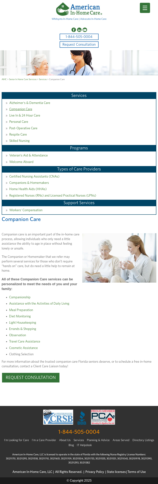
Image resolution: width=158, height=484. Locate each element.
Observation (17, 335)
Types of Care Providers (79, 169)
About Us (65, 440)
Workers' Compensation (25, 210)
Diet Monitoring (20, 316)
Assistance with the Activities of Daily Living (39, 303)
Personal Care (18, 122)
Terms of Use (136, 472)
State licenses (116, 472)
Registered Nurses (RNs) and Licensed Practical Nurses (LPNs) (52, 195)
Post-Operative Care (23, 128)
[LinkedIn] (79, 30)
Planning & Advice (98, 440)
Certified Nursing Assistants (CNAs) (34, 176)
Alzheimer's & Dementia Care (29, 103)
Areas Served (121, 440)
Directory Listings (143, 440)
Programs (79, 148)
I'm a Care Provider (44, 440)
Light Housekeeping (22, 322)
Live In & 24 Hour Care (24, 115)
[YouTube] (85, 30)
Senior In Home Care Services (22, 79)
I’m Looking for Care (16, 440)
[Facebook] (73, 30)
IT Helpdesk (84, 445)
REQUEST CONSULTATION (31, 377)
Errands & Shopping (22, 329)
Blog (71, 445)
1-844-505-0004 (79, 37)
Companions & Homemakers (29, 183)
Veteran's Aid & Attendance (28, 155)
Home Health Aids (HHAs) (28, 189)
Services (43, 79)
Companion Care (20, 109)
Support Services (79, 203)
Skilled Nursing (19, 141)
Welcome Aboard (21, 162)
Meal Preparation (21, 310)
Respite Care (18, 134)
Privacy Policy (94, 472)
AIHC (4, 79)
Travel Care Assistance (24, 341)
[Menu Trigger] (145, 8)
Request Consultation (79, 44)
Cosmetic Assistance (23, 348)
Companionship (20, 297)
